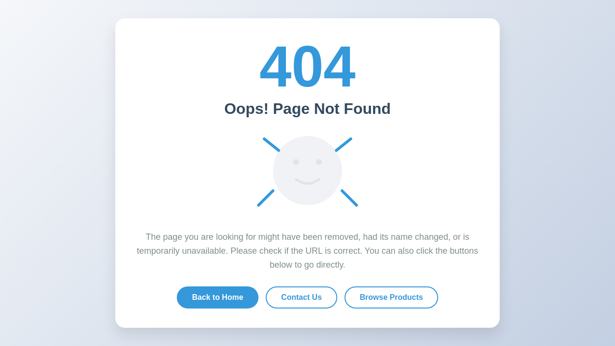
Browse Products (391, 297)
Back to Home (218, 297)
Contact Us (301, 297)
